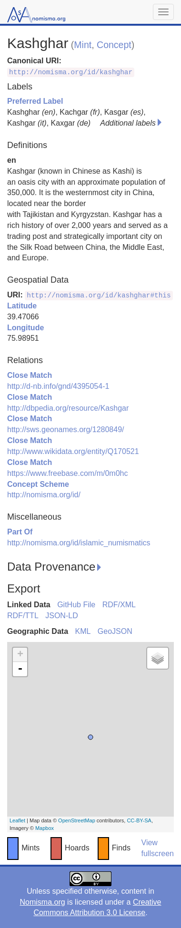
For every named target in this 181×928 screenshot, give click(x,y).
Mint (82, 44)
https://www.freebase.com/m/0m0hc (67, 473)
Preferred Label (35, 101)
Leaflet (17, 820)
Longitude (25, 328)
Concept (114, 44)
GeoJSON (115, 631)
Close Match (29, 375)
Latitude (22, 306)
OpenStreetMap (76, 820)
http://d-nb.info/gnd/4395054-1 (58, 386)
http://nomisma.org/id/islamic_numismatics (79, 543)
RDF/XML (119, 605)
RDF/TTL (23, 616)
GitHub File (76, 605)
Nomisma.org (42, 902)
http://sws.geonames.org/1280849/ (65, 429)
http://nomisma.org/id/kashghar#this (99, 295)
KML (82, 631)
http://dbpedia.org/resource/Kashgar (68, 408)
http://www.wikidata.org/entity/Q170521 (73, 451)
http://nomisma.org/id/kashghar (70, 72)
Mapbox (44, 828)
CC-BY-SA (139, 820)
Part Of (19, 532)
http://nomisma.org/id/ (43, 495)
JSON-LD (61, 616)
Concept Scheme (38, 484)
